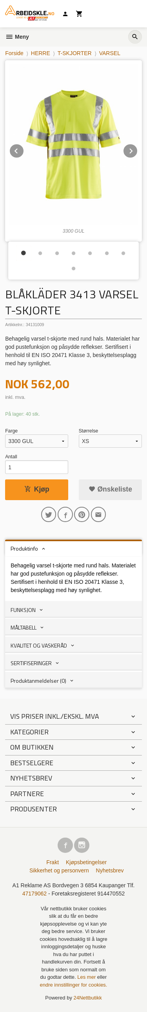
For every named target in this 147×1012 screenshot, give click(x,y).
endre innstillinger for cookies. (73, 985)
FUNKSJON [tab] (23, 610)
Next (137, 149)
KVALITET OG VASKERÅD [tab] (39, 645)
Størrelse (88, 431)
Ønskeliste (110, 489)
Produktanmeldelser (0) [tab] (38, 680)
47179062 (34, 893)
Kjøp (36, 489)
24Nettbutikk (88, 998)
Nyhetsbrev (110, 870)
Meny (17, 37)
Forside (14, 53)
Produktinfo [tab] (24, 548)
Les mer (87, 977)
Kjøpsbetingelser (86, 862)
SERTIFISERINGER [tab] (31, 663)
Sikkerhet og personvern (59, 870)
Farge (11, 431)
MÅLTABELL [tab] (23, 627)
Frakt (52, 862)
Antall (11, 456)
